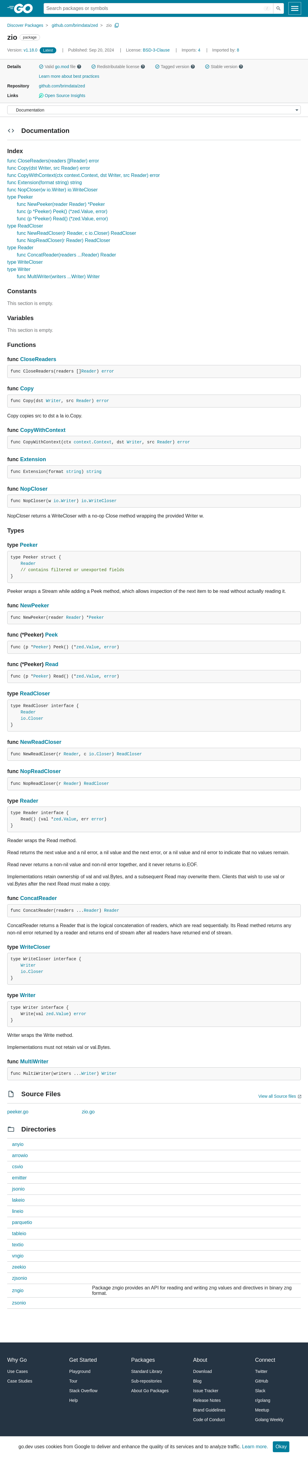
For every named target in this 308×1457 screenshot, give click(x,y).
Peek (51, 635)
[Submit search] (278, 8)
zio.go (88, 1111)
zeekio (19, 1267)
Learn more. (255, 1446)
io (56, 501)
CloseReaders (38, 359)
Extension (33, 459)
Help (73, 1400)
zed (80, 647)
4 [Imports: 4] (192, 50)
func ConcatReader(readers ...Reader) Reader (66, 254)
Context (103, 442)
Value (92, 647)
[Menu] (154, 109)
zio (109, 25)
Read (51, 664)
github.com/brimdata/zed (75, 25)
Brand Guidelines (209, 1410)
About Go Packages (150, 1390)
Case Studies (19, 1381)
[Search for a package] (158, 8)
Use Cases (17, 1371)
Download (202, 1371)
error (107, 371)
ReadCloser (35, 694)
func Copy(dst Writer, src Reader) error (48, 168)
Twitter (261, 1371)
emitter (19, 1177)
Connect (265, 1360)
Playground (80, 1371)
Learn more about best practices (69, 76)
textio (17, 1244)
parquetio (22, 1222)
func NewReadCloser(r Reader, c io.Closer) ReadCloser (76, 233)
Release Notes (207, 1400)
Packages (143, 1360)
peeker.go (17, 1111)
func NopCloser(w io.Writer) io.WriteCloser (52, 189)
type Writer (18, 269)
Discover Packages (25, 25)
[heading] (25, 8)
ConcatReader (38, 898)
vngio (17, 1255)
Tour (73, 1381)
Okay (281, 1446)
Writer (53, 400)
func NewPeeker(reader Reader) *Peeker (61, 204)
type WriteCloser (25, 262)
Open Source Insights (62, 95)
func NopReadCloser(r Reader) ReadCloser (63, 240)
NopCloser (34, 489)
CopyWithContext (43, 430)
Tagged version (175, 66)
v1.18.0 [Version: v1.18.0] (22, 50)
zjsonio (19, 1278)
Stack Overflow (83, 1390)
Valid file (60, 66)
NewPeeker (34, 606)
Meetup (262, 1410)
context (82, 442)
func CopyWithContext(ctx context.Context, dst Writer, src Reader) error (83, 175)
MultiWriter (34, 1062)
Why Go (17, 1360)
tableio (19, 1233)
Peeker (29, 545)
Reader (88, 371)
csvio (17, 1166)
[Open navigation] (295, 8)
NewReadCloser (40, 742)
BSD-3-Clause (156, 50)
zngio (17, 1290)
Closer (35, 718)
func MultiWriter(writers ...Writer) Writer (58, 276)
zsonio (19, 1302)
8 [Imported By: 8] (225, 50)
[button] (41, 66)
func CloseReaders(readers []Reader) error (53, 160)
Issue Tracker (205, 1390)
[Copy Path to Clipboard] (116, 25)
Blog (197, 1381)
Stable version (224, 66)
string (73, 471)
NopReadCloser (40, 771)
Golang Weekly (269, 1419)
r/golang (262, 1400)
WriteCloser (103, 501)
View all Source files (277, 1096)
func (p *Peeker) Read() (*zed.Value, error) (62, 218)
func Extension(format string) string (44, 182)
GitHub (261, 1381)
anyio (17, 1144)
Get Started (83, 1360)
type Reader (20, 247)
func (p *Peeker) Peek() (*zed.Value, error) (62, 211)
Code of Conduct (209, 1419)
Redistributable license (118, 66)
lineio (17, 1211)
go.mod (62, 66)
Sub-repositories (146, 1381)
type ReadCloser (25, 225)
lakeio (18, 1200)
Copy (27, 388)
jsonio (18, 1188)
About (200, 1360)
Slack (260, 1390)
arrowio (20, 1155)
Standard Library (146, 1371)
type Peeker (20, 197)
